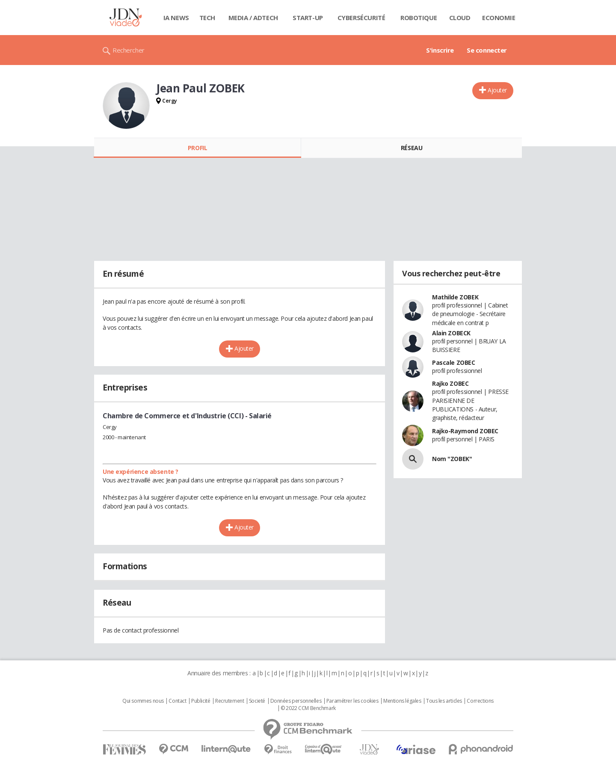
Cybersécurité (361, 17)
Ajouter (497, 90)
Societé (257, 701)
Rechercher (129, 50)
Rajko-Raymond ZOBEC (465, 431)
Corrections (480, 701)
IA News (176, 17)
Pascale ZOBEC (453, 362)
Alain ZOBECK (451, 333)
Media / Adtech (253, 17)
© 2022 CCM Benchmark (308, 708)
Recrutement (229, 701)
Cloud (460, 17)
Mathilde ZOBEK (455, 297)
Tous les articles (444, 701)
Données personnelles (296, 701)
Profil (197, 148)
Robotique (418, 17)
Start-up (308, 17)
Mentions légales (402, 701)
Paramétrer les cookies (352, 701)
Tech (207, 17)
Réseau (411, 148)
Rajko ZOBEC (450, 383)
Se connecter (487, 50)
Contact (177, 701)
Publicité (200, 701)
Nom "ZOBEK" (452, 459)
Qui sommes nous (143, 701)
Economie (498, 17)
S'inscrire (440, 50)
